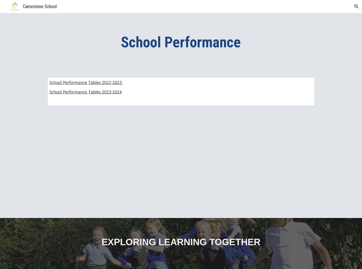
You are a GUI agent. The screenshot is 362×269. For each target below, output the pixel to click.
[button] (356, 6)
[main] (181, 42)
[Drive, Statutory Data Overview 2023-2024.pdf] (113, 164)
